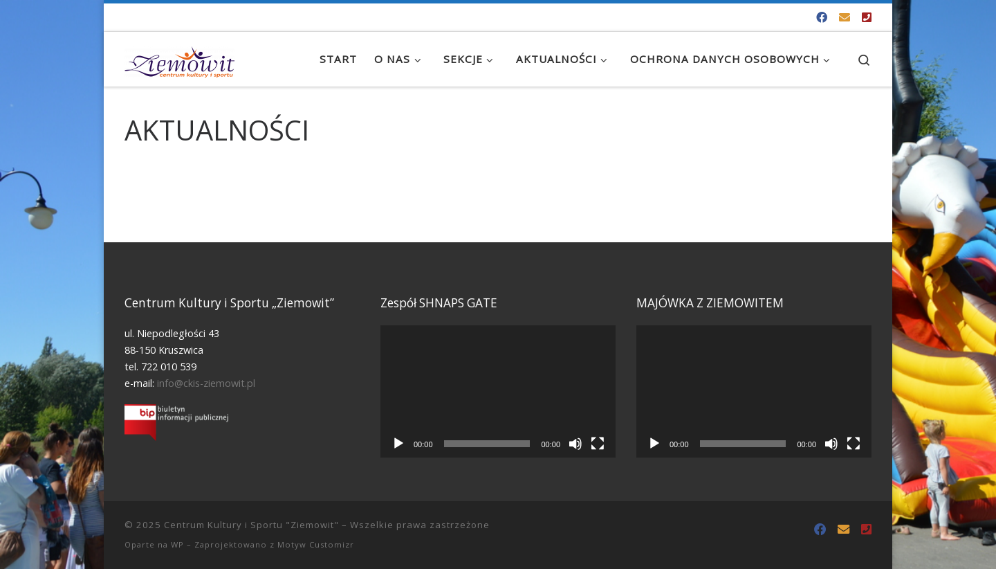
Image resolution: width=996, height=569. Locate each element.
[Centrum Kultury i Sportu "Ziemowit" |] (179, 59)
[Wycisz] (575, 444)
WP (177, 544)
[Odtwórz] (398, 444)
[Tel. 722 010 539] (867, 17)
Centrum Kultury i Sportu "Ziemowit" (251, 524)
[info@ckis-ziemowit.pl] (844, 17)
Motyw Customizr (315, 544)
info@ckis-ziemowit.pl (206, 383)
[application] (498, 391)
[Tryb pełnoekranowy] (598, 444)
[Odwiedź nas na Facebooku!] (821, 17)
